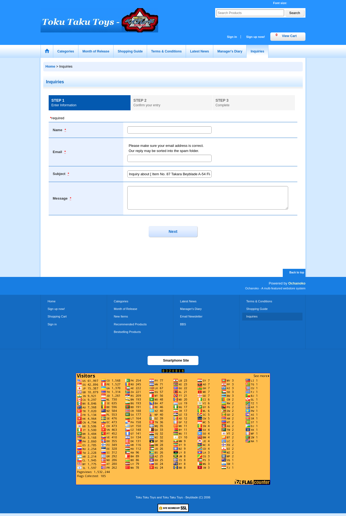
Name (58, 130)
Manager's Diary (191, 308)
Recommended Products (130, 324)
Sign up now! (255, 36)
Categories (121, 301)
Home (51, 301)
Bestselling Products (127, 331)
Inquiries (252, 316)
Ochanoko (296, 283)
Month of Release (125, 308)
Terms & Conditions (259, 301)
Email (58, 152)
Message (61, 198)
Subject (59, 174)
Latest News (188, 301)
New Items (121, 316)
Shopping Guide (257, 308)
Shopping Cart (57, 316)
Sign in (232, 36)
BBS (183, 324)
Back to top (297, 272)
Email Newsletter (191, 316)
